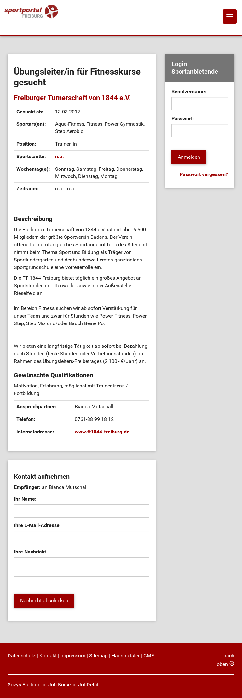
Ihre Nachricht (30, 552)
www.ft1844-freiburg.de (102, 432)
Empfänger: (27, 487)
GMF (148, 656)
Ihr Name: (25, 499)
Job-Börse (59, 685)
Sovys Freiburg (24, 685)
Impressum (72, 656)
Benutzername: (188, 91)
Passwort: (182, 119)
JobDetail (89, 685)
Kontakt (48, 656)
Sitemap (98, 656)
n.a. (59, 156)
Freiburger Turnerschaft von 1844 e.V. (72, 98)
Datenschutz (22, 656)
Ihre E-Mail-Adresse (37, 525)
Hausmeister (126, 656)
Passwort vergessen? (204, 174)
